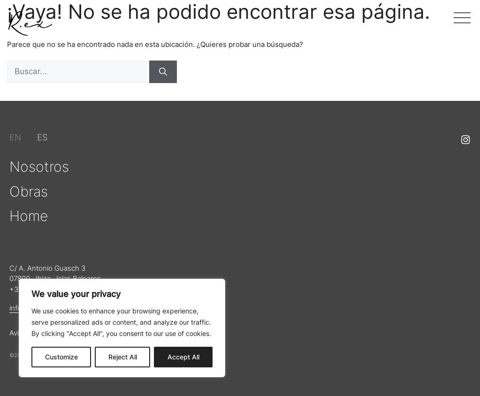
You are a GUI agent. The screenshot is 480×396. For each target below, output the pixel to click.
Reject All (122, 357)
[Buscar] (163, 72)
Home (28, 215)
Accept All (183, 357)
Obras (28, 191)
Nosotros (39, 166)
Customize (61, 357)
